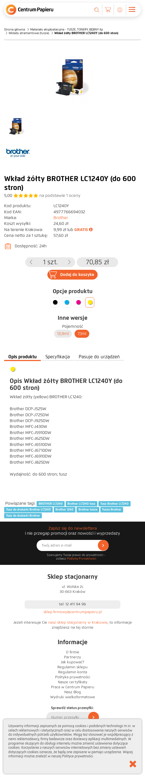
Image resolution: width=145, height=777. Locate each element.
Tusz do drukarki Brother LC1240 (28, 509)
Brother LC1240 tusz (81, 504)
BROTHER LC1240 (51, 504)
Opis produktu (22, 356)
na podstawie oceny (59, 195)
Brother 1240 (64, 509)
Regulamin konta (72, 672)
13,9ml (63, 333)
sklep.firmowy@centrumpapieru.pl (73, 612)
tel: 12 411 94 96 (72, 604)
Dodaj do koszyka (77, 274)
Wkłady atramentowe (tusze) (29, 33)
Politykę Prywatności (81, 558)
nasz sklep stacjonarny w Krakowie (78, 622)
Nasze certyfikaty (72, 682)
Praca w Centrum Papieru (72, 687)
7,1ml (82, 333)
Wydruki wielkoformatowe (72, 697)
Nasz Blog (72, 692)
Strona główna (14, 29)
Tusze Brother (111, 509)
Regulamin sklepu (72, 667)
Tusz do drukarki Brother (23, 515)
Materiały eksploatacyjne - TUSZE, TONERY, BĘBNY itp (66, 29)
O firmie (72, 652)
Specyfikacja (57, 356)
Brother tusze (87, 509)
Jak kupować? (72, 662)
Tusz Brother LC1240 (114, 504)
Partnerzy (72, 657)
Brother (61, 217)
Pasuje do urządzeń (99, 356)
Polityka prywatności (72, 677)
